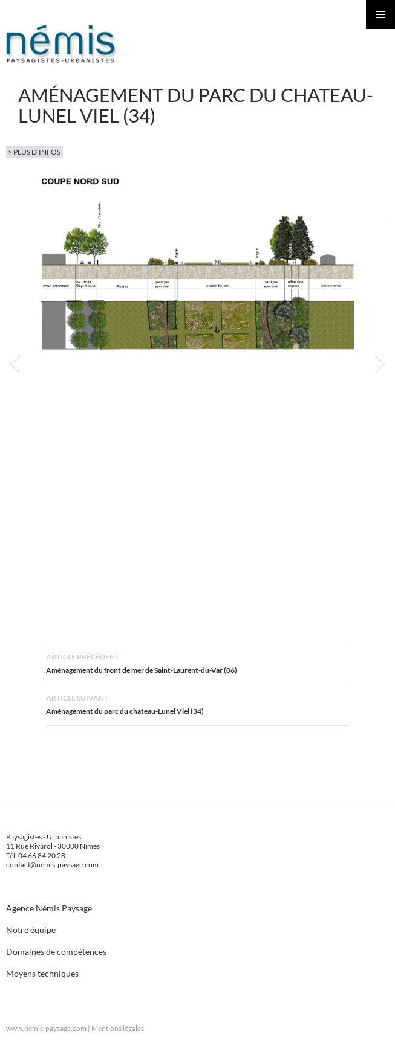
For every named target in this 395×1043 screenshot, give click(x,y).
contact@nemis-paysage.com (52, 864)
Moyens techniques (42, 973)
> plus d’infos (34, 151)
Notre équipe (31, 930)
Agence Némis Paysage (49, 908)
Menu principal (380, 14)
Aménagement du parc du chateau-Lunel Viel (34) (198, 703)
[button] (15, 362)
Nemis (62, 43)
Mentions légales (117, 1028)
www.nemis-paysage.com (46, 1028)
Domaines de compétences (56, 951)
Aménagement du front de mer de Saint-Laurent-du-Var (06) (198, 662)
